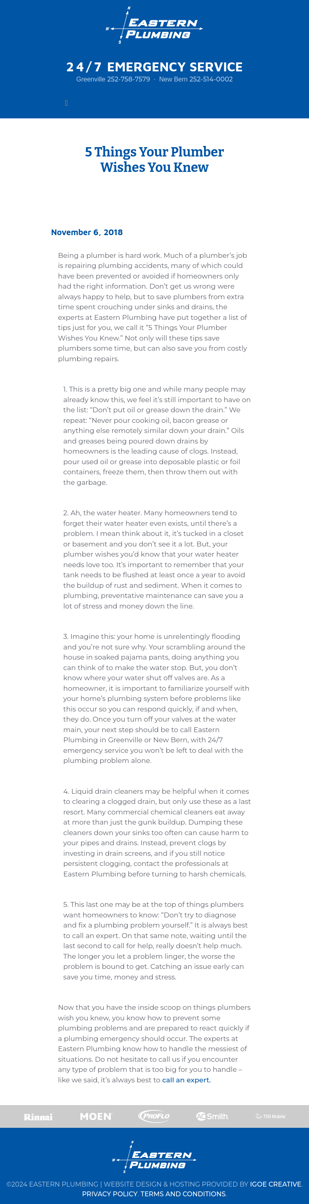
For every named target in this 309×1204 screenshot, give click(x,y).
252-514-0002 (211, 79)
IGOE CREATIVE (275, 1184)
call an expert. (186, 1080)
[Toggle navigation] (66, 103)
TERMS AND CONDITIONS (183, 1194)
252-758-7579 (128, 79)
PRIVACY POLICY (109, 1194)
